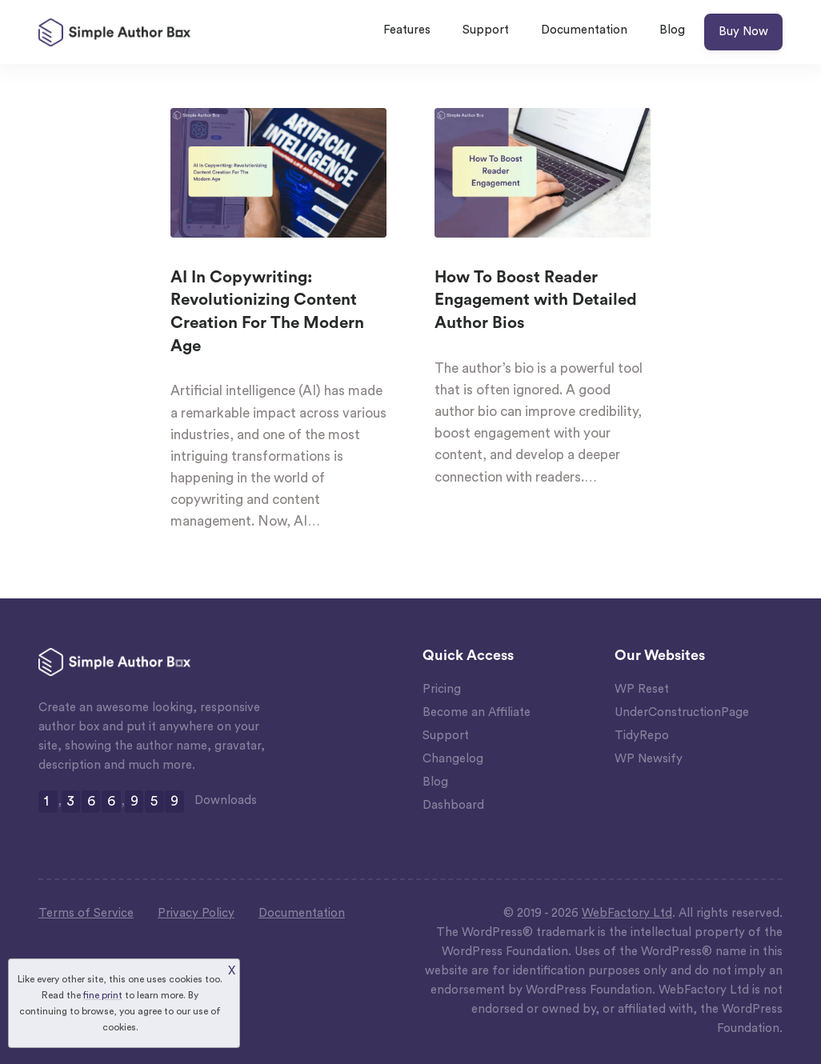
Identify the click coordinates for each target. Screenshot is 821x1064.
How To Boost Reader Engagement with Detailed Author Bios (536, 300)
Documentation (584, 30)
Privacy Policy (196, 913)
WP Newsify (649, 759)
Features (407, 30)
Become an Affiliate (477, 712)
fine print (102, 995)
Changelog (453, 759)
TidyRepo (642, 736)
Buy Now (743, 32)
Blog (672, 30)
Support (486, 30)
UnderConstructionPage (682, 712)
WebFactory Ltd (627, 913)
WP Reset (642, 689)
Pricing (442, 689)
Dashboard (453, 805)
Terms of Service (86, 913)
